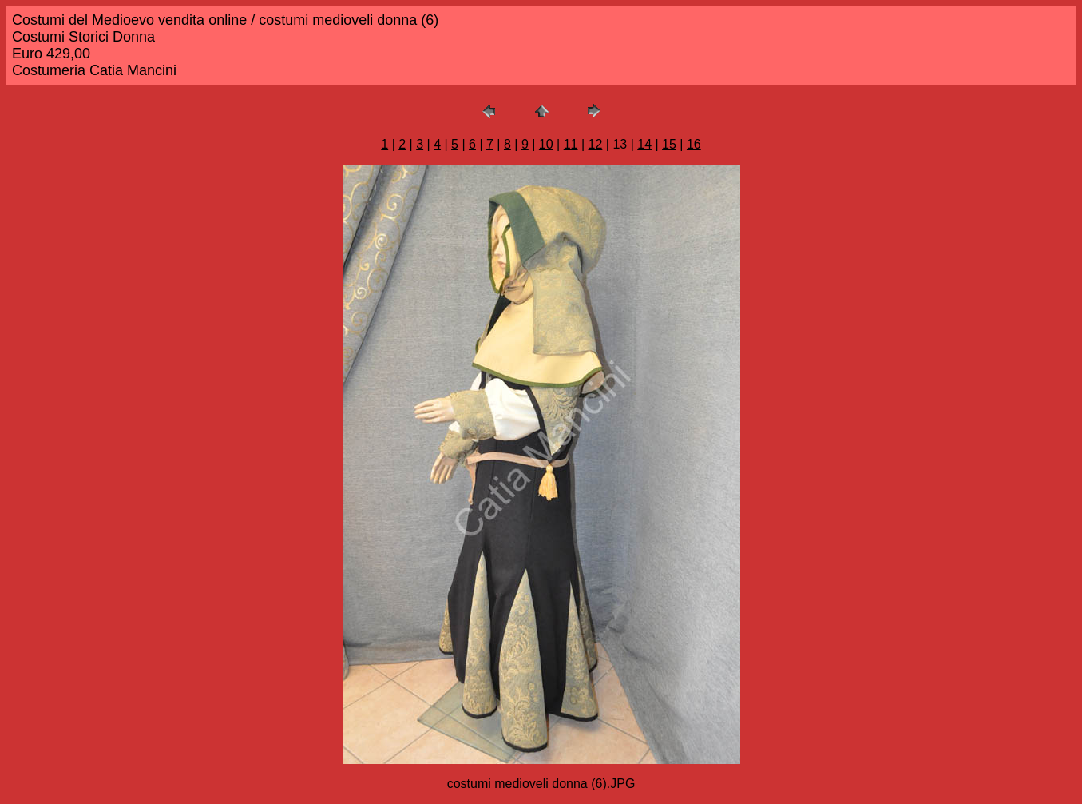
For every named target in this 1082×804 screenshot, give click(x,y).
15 (669, 144)
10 (546, 144)
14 (644, 144)
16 (694, 144)
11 (571, 144)
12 (596, 144)
